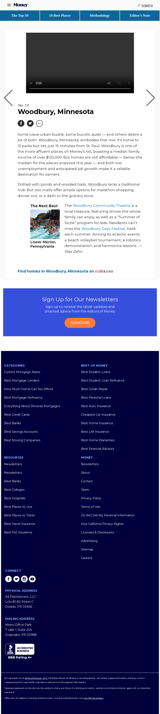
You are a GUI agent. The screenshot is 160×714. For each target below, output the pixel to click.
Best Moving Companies (22, 440)
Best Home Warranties (97, 440)
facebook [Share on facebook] (8, 579)
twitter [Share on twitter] (16, 579)
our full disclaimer (94, 698)
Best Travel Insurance (19, 524)
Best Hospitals (14, 498)
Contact (87, 481)
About (85, 473)
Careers (86, 558)
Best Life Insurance (95, 432)
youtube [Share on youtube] (32, 579)
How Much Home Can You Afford (28, 389)
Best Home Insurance (97, 423)
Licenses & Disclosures (97, 532)
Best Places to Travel (19, 515)
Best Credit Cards (17, 414)
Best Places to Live (18, 507)
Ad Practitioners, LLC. (36, 678)
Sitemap (87, 549)
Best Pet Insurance (18, 532)
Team (85, 490)
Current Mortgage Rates (22, 372)
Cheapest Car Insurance (98, 414)
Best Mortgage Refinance (23, 397)
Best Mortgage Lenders (21, 380)
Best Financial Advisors (97, 449)
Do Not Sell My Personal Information (108, 515)
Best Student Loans (95, 372)
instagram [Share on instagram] (24, 579)
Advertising (89, 541)
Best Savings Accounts (21, 432)
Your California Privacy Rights (102, 524)
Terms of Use (90, 507)
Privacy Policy (91, 498)
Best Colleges (14, 490)
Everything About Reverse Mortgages (32, 406)
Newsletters (13, 464)
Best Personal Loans (96, 397)
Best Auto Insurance (96, 406)
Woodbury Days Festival (103, 228)
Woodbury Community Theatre (101, 205)
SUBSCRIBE (80, 323)
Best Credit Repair (94, 389)
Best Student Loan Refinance (103, 380)
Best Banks (12, 423)
